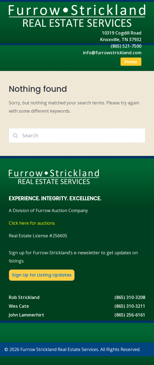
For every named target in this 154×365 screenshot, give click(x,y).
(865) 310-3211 (129, 306)
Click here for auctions (32, 223)
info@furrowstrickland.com (112, 53)
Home (131, 62)
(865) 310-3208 (129, 297)
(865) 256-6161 (129, 315)
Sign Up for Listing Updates (42, 275)
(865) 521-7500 (126, 46)
